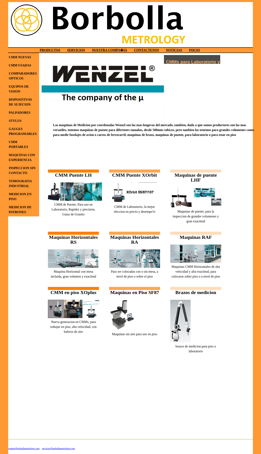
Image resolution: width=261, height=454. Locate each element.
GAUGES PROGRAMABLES (23, 131)
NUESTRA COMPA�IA (109, 50)
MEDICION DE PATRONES (20, 209)
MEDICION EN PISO (20, 196)
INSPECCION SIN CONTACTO (22, 170)
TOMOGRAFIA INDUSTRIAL (20, 183)
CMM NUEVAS (20, 57)
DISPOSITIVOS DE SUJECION (20, 102)
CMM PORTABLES (18, 144)
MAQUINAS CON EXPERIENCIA (22, 157)
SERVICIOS (76, 50)
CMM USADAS (20, 65)
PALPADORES (19, 112)
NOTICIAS (174, 50)
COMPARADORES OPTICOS (23, 76)
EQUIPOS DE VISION (19, 89)
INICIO (194, 50)
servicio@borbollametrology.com (58, 448)
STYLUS (15, 120)
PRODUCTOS (50, 50)
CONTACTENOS (146, 50)
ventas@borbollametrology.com (24, 448)
